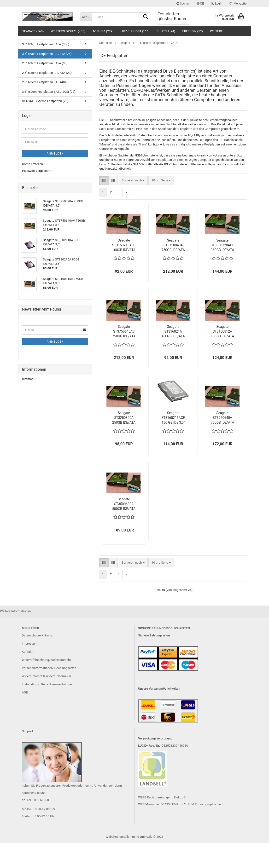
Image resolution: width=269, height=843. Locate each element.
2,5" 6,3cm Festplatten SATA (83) (44, 63)
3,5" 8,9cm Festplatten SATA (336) (45, 44)
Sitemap (28, 379)
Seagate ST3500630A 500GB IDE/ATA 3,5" (123, 504)
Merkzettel (238, 3)
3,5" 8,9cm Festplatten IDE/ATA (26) (46, 54)
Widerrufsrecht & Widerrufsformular (46, 676)
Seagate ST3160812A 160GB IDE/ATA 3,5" (222, 332)
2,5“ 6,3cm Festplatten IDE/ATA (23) (47, 73)
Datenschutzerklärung (37, 635)
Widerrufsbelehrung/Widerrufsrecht (46, 660)
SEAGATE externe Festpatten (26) (45, 101)
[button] (200, 3)
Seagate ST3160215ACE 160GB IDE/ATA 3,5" (124, 245)
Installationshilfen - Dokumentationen (47, 684)
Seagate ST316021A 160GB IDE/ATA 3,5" (173, 332)
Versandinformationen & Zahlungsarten (49, 668)
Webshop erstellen (118, 836)
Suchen (183, 3)
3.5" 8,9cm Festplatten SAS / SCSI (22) (48, 91)
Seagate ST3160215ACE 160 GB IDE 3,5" (173, 417)
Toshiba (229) (103, 31)
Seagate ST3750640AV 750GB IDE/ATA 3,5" (123, 332)
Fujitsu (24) (166, 31)
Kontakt (27, 651)
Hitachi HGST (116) (135, 31)
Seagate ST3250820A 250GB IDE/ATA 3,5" (123, 418)
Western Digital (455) (68, 31)
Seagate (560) (33, 31)
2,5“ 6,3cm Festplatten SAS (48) (44, 82)
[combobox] (133, 180)
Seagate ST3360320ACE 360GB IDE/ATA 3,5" (222, 245)
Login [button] (216, 3)
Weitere (216, 31)
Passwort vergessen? (37, 171)
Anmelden (55, 153)
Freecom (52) (192, 31)
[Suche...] (86, 16)
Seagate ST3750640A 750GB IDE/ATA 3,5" (222, 418)
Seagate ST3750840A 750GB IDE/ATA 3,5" (173, 245)
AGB (25, 692)
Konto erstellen (32, 164)
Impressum (29, 643)
